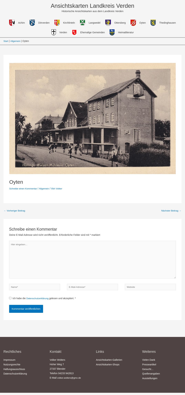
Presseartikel (149, 367)
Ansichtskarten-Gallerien (109, 362)
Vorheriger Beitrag (15, 211)
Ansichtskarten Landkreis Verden (92, 6)
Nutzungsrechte (11, 367)
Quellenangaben (151, 376)
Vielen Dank (148, 362)
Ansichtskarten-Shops (107, 367)
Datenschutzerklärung (38, 301)
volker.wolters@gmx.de (69, 380)
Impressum (9, 362)
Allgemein (45, 189)
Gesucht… (148, 371)
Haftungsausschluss (14, 371)
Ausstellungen (149, 380)
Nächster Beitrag (170, 211)
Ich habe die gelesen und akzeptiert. (43, 301)
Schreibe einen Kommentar (24, 189)
